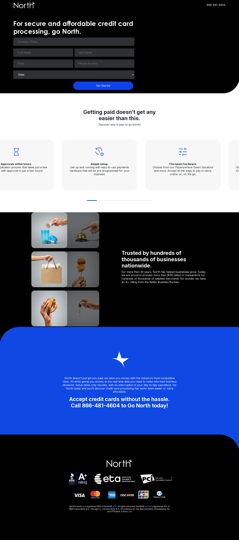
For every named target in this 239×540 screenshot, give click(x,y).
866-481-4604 (216, 5)
